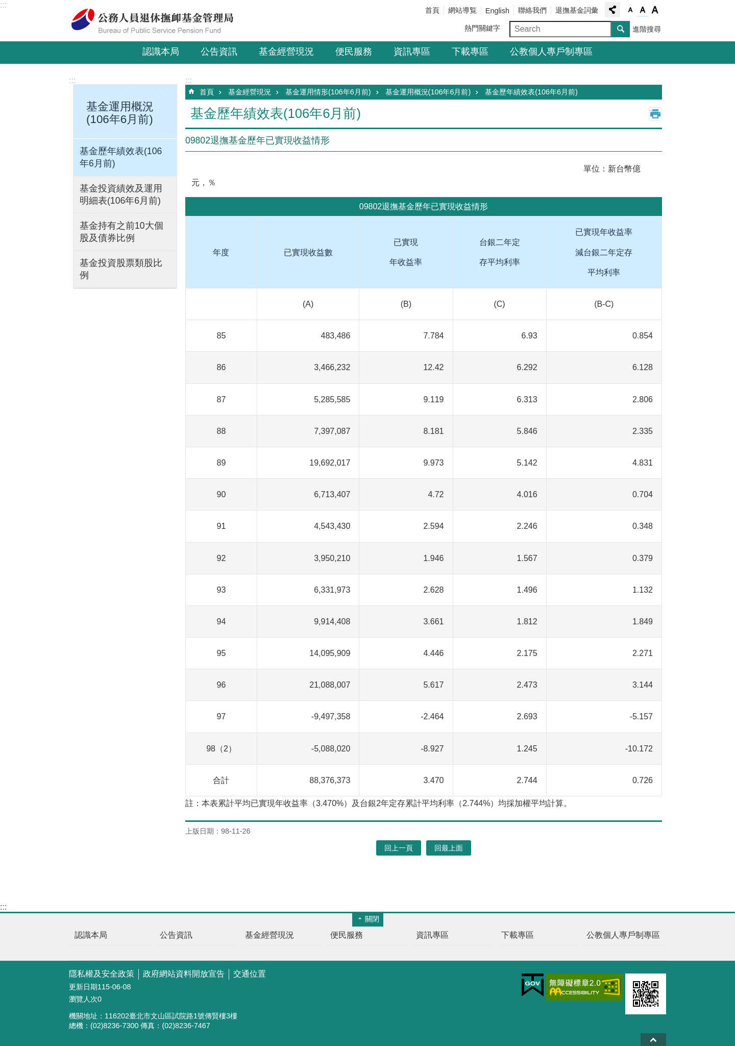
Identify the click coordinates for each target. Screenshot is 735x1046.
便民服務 (353, 51)
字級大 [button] (655, 10)
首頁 (432, 10)
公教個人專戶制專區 (551, 51)
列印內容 (655, 113)
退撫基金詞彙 (576, 10)
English (497, 11)
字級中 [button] (642, 10)
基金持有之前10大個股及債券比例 (121, 232)
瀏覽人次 (83, 999)
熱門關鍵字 (482, 28)
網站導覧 (462, 10)
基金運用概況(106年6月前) (428, 92)
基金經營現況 (286, 51)
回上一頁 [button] (398, 848)
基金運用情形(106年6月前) (328, 92)
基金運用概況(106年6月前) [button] (120, 113)
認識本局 (160, 51)
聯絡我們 (532, 10)
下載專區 (470, 51)
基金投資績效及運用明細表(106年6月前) (121, 194)
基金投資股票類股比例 (121, 269)
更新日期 (83, 987)
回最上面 (653, 1039)
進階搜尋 (646, 29)
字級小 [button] (630, 10)
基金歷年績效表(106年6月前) (121, 157)
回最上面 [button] (448, 848)
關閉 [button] (372, 919)
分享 (612, 9)
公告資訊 (219, 51)
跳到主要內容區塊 (5, 5)
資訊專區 (412, 51)
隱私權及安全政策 (101, 973)
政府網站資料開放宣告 (184, 973)
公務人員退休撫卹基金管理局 (158, 21)
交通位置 (249, 973)
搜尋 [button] (620, 29)
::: (3, 5)
